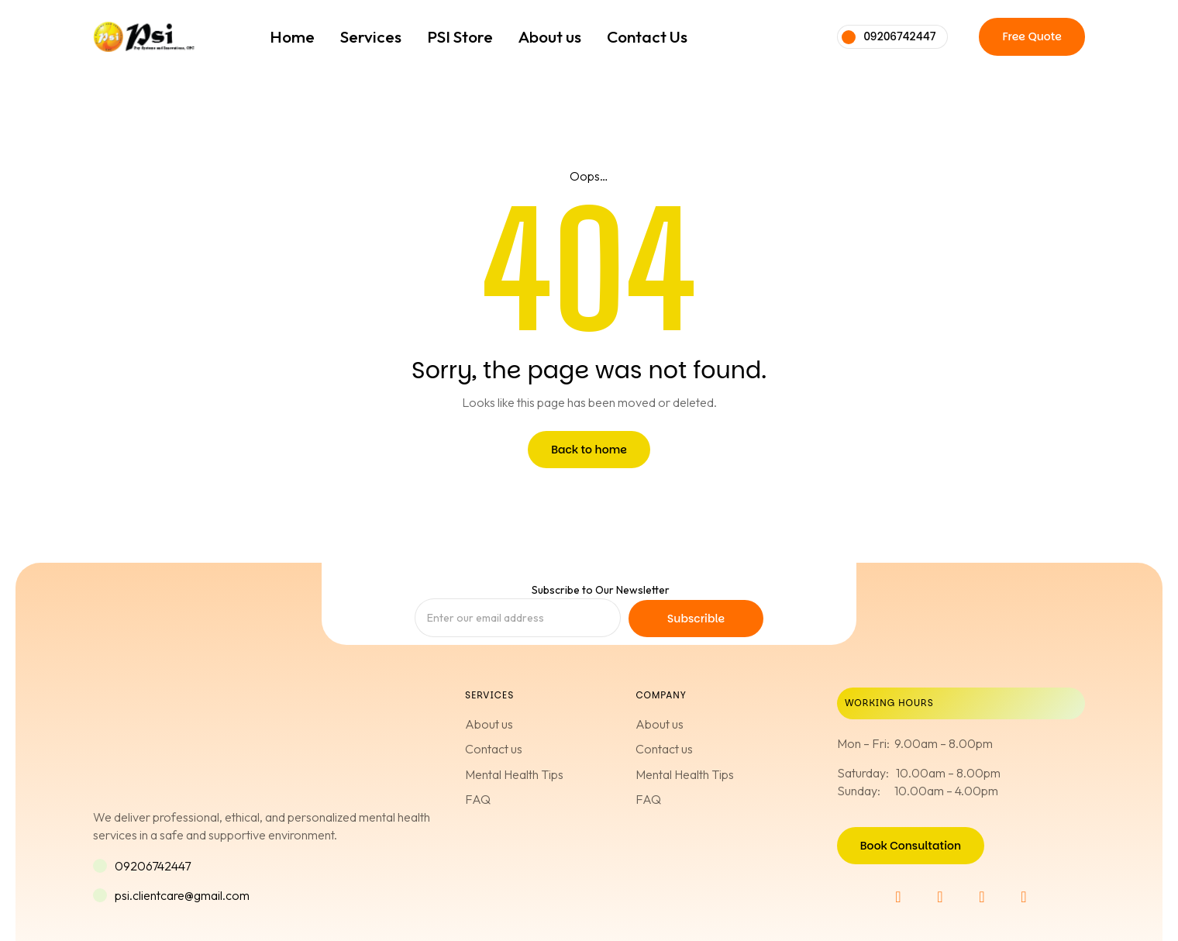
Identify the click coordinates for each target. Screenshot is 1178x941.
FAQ (478, 799)
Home (292, 36)
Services (370, 36)
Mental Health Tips (514, 774)
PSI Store (460, 36)
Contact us (493, 749)
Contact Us (647, 36)
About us (549, 36)
